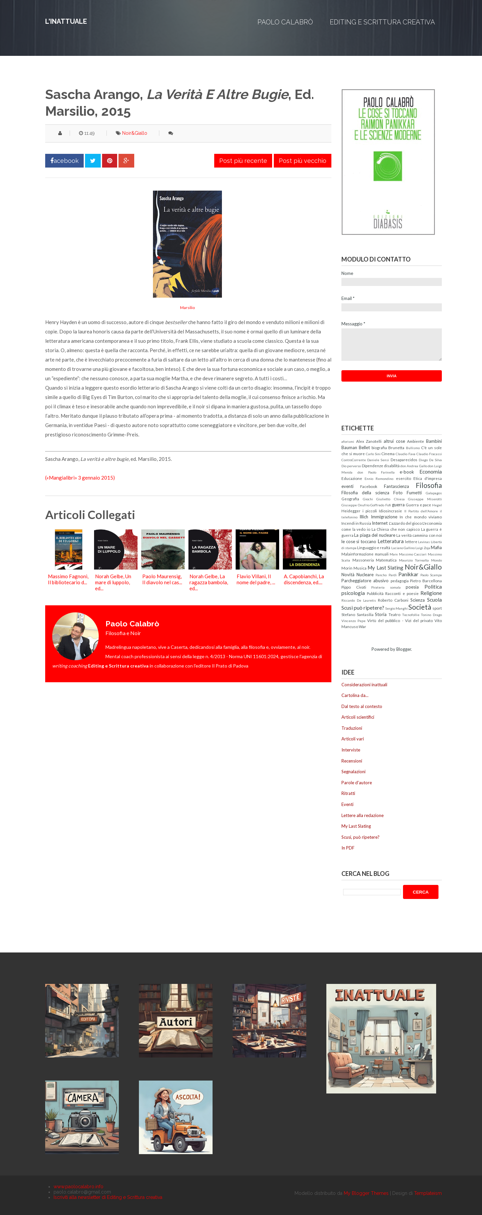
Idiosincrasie (390, 510)
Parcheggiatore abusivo (365, 580)
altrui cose (394, 441)
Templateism (428, 1193)
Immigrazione (384, 516)
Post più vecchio (302, 160)
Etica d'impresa (427, 478)
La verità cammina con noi (419, 535)
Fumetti (414, 492)
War (362, 626)
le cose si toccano (358, 541)
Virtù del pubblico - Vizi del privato (400, 620)
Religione (431, 593)
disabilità (392, 465)
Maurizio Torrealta (414, 560)
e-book (407, 472)
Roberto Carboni (393, 600)
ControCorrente (353, 460)
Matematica (386, 560)
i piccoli (370, 510)
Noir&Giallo (134, 133)
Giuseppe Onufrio (355, 505)
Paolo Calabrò (285, 22)
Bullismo (413, 448)
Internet (380, 523)
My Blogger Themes (366, 1193)
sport (437, 608)
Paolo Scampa (431, 575)
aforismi (347, 441)
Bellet (364, 447)
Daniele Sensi (378, 460)
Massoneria (363, 560)
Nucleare (365, 574)
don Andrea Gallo (413, 466)
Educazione (351, 478)
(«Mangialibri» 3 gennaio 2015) (80, 478)
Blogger (403, 649)
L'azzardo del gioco (405, 523)
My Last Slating (385, 568)
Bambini (434, 441)
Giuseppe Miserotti (425, 499)
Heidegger (350, 510)
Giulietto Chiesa (390, 499)
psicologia (353, 593)
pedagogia (400, 580)
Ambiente (415, 441)
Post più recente (243, 160)
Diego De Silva (430, 460)
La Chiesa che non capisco (396, 529)
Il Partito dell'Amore (421, 511)
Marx (394, 554)
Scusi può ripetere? (362, 608)
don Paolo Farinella (376, 472)
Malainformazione (357, 553)
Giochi (368, 499)
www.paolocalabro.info (78, 1186)
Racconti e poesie (401, 593)
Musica (360, 568)
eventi (347, 486)
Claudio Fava (405, 454)
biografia (379, 447)
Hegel (437, 505)
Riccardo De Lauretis (358, 600)
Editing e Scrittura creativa (382, 22)
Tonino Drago (431, 615)
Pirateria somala (386, 587)
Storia (381, 614)
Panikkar (408, 574)
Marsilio (187, 307)
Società (419, 607)
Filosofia (429, 485)
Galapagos (434, 493)
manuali (382, 553)
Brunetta (396, 447)
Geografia (350, 498)
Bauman (349, 447)
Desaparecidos (404, 459)
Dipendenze (372, 465)
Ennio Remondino (379, 479)
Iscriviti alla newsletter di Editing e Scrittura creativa (108, 1197)
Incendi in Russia (356, 523)
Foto (398, 492)
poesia (412, 587)
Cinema (388, 453)
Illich (363, 516)
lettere (411, 541)
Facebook (368, 486)
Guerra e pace (418, 504)
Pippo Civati (353, 587)
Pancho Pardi (386, 575)
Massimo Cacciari (413, 554)
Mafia (436, 547)
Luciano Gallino (403, 548)
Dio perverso (351, 466)
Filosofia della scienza (365, 492)
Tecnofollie (410, 615)
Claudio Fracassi (429, 454)
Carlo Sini (373, 454)
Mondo (436, 560)
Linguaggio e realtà (373, 547)
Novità (347, 574)
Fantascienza (396, 486)
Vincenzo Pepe (353, 621)
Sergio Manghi (396, 608)
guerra (398, 504)
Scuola (434, 600)
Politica (433, 587)
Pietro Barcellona (426, 580)
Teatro (394, 614)
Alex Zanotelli (369, 441)
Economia (430, 472)
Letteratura (391, 541)
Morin (346, 568)
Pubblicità (375, 593)
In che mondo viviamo (421, 516)
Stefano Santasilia (357, 614)
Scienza (417, 600)
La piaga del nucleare (374, 535)
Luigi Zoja (422, 548)
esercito (403, 478)
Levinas (424, 542)
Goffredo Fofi (380, 505)
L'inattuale (66, 21)
